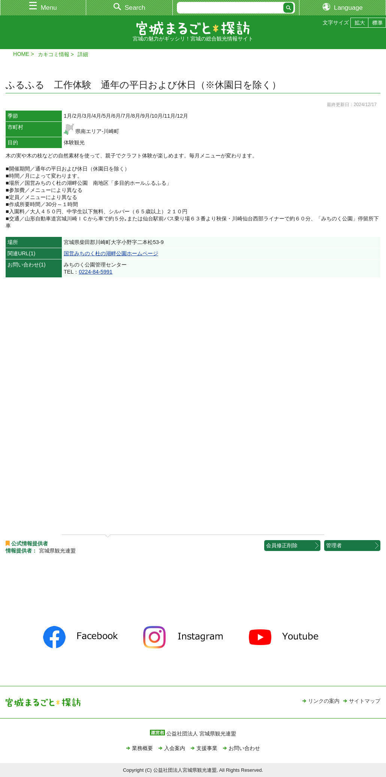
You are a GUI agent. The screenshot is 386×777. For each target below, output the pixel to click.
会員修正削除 (282, 545)
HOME (21, 54)
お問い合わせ (244, 748)
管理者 (334, 545)
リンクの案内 (324, 701)
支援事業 (206, 748)
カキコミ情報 (53, 54)
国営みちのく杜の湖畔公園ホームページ (111, 253)
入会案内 (174, 748)
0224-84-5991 (95, 272)
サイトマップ (364, 701)
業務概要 (142, 748)
